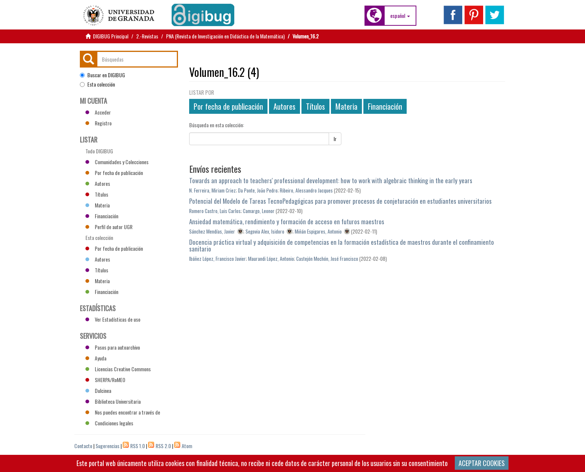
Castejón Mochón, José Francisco (327, 258)
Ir (335, 139)
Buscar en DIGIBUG (102, 75)
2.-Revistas (147, 36)
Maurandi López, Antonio (271, 258)
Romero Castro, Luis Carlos (215, 211)
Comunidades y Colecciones (116, 162)
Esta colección (97, 84)
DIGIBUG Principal (110, 36)
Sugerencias (107, 446)
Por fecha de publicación (228, 106)
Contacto (83, 446)
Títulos (315, 106)
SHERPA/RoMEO (105, 380)
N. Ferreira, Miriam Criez (212, 190)
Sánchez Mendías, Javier (212, 231)
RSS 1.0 (137, 446)
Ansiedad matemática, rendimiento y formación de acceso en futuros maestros (286, 221)
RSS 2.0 (163, 446)
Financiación (385, 106)
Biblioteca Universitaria (113, 401)
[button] (400, 16)
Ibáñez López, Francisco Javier (217, 258)
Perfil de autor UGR (108, 227)
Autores (284, 106)
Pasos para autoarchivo (112, 347)
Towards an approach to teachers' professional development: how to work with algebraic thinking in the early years (330, 180)
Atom (187, 446)
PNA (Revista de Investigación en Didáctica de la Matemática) (225, 36)
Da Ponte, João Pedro (258, 190)
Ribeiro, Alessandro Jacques (306, 190)
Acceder (98, 112)
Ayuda (95, 358)
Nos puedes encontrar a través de (122, 412)
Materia (346, 106)
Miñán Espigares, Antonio (318, 231)
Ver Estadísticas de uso (112, 319)
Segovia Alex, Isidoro (264, 231)
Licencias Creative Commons (118, 369)
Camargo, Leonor (259, 211)
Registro (98, 123)
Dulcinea (98, 390)
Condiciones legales (109, 423)
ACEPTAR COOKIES (482, 463)
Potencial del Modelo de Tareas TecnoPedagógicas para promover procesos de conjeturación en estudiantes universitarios (340, 201)
